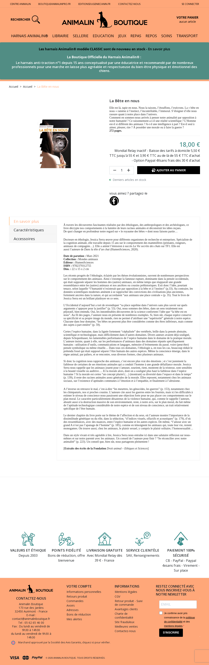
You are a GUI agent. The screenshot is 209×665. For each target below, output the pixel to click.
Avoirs (71, 605)
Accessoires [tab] (24, 238)
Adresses (73, 610)
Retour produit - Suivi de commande (128, 603)
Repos (151, 35)
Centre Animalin (20, 4)
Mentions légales (126, 592)
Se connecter (190, 4)
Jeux (122, 35)
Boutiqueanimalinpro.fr (54, 4)
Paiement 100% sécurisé (181, 553)
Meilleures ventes (126, 626)
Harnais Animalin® (29, 35)
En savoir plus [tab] (26, 221)
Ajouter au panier (169, 170)
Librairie (60, 35)
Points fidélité (66, 550)
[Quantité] (122, 170)
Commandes (75, 601)
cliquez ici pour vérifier (96, 642)
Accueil (13, 86)
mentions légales (173, 626)
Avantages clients (126, 609)
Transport (187, 35)
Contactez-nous (129, 4)
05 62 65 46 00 (34, 623)
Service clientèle (142, 550)
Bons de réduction (79, 614)
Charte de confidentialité (124, 615)
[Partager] (114, 200)
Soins (166, 35)
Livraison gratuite (104, 550)
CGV (117, 596)
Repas (135, 35)
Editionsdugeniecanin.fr (94, 4)
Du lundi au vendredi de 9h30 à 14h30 (34, 628)
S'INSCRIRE (171, 632)
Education (103, 35)
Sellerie (80, 35)
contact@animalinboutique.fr (31, 619)
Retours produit (77, 596)
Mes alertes (74, 619)
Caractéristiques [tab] (29, 230)
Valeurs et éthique (28, 550)
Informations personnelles (84, 592)
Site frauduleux (124, 622)
